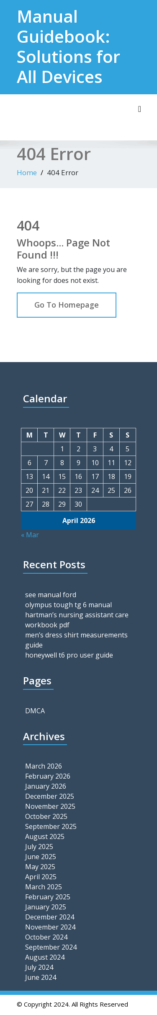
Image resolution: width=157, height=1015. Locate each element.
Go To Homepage (66, 305)
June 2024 (40, 977)
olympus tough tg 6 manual (68, 604)
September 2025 (51, 826)
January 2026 (45, 786)
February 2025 (47, 896)
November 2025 (50, 806)
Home (27, 172)
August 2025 (44, 836)
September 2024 (51, 947)
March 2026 (43, 766)
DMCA (35, 710)
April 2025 (41, 876)
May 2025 (40, 866)
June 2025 (40, 856)
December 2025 (49, 796)
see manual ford (50, 594)
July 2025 (39, 846)
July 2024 (39, 967)
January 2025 (45, 906)
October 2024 (46, 937)
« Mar (30, 534)
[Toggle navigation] (140, 109)
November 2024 (50, 927)
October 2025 (46, 816)
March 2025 (43, 886)
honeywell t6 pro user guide (69, 655)
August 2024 (44, 957)
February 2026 (47, 776)
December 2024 (49, 917)
